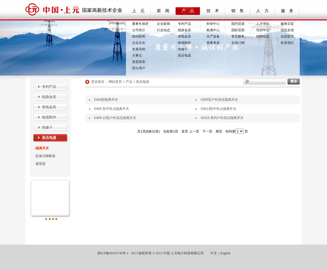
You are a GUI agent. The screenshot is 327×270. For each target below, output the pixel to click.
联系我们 (287, 43)
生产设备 (213, 36)
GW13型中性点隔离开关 (218, 109)
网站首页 (115, 82)
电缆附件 (184, 43)
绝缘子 (183, 49)
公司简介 (138, 30)
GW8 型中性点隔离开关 (111, 109)
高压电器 (184, 55)
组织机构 (138, 36)
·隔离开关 (42, 148)
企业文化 (138, 43)
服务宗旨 (287, 24)
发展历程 (138, 49)
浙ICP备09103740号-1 (112, 253)
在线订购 (238, 43)
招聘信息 (262, 36)
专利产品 (184, 24)
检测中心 (213, 30)
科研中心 (213, 24)
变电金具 (184, 36)
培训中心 (262, 30)
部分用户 (138, 68)
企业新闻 (163, 24)
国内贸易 (238, 24)
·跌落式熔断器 (45, 156)
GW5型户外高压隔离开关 (219, 100)
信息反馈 (287, 30)
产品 (129, 82)
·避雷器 (40, 164)
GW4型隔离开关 (106, 100)
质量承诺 (213, 43)
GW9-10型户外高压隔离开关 (115, 118)
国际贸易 (238, 30)
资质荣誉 (138, 62)
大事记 (137, 55)
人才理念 (262, 24)
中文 (213, 253)
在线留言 (287, 36)
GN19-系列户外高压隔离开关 (221, 118)
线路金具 (184, 30)
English (225, 253)
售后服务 (238, 36)
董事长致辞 (140, 24)
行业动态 (163, 30)
